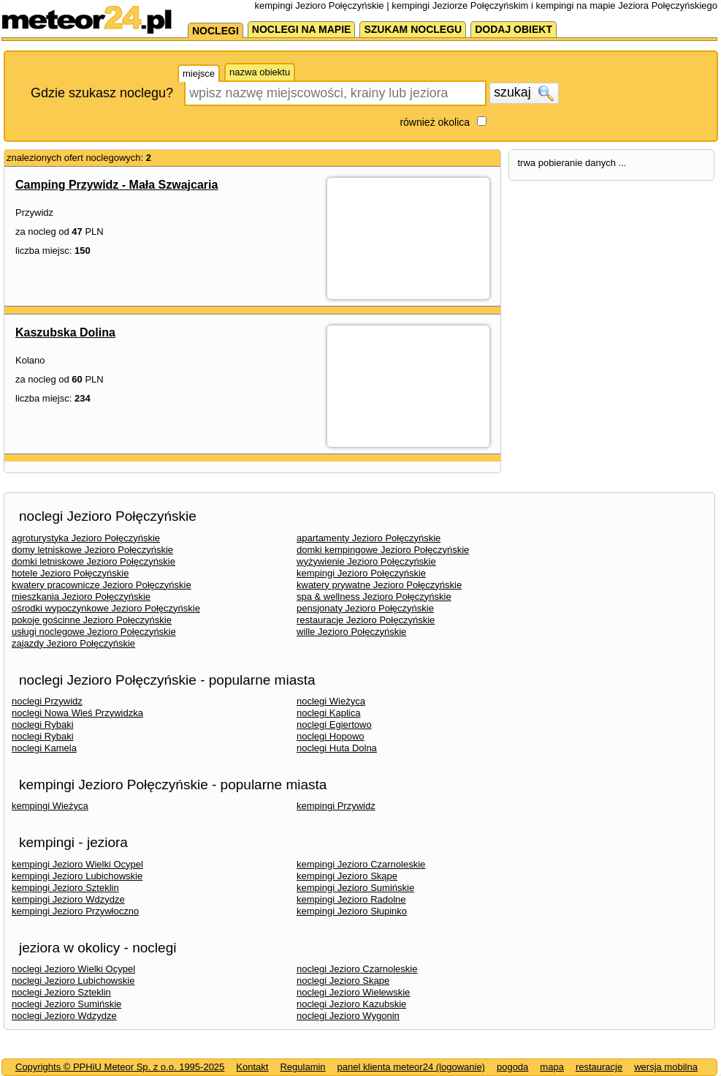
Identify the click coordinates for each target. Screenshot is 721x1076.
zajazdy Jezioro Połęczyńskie (73, 643)
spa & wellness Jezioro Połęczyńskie (374, 596)
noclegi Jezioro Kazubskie (351, 1003)
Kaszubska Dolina (65, 332)
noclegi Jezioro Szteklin (61, 992)
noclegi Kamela (44, 747)
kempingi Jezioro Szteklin (65, 887)
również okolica (435, 122)
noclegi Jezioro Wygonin (348, 1015)
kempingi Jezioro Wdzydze (68, 899)
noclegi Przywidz (47, 701)
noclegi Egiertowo (334, 724)
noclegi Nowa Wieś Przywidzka (77, 712)
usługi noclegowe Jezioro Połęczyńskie (94, 631)
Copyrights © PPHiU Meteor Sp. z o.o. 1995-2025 (119, 1066)
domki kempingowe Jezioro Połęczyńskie (383, 549)
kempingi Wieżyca (50, 805)
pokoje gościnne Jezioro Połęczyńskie (92, 619)
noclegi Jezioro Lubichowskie (73, 980)
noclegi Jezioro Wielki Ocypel (73, 968)
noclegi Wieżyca (331, 701)
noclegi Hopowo (331, 736)
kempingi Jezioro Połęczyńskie (361, 573)
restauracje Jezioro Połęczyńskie (366, 619)
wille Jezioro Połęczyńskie (351, 631)
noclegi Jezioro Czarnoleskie (357, 968)
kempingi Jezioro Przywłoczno (75, 911)
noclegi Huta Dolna (337, 747)
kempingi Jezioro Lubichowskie (77, 875)
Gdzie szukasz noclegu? (102, 93)
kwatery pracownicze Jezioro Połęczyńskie (101, 584)
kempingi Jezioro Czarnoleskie (361, 864)
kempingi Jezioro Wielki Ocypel (77, 864)
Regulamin (302, 1066)
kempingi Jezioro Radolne (351, 899)
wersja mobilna (666, 1066)
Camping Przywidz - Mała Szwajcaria (116, 184)
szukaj (524, 93)
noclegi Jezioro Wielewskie (353, 992)
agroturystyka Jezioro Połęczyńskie (86, 538)
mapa (552, 1066)
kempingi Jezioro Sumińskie (355, 887)
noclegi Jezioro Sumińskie (66, 1003)
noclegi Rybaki (43, 724)
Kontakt (252, 1066)
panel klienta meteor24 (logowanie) (411, 1066)
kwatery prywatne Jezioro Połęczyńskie (379, 584)
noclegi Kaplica (328, 712)
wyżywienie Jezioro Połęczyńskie (366, 561)
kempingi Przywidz (336, 805)
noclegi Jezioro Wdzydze (64, 1015)
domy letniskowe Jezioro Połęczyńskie (92, 549)
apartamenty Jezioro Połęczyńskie (368, 538)
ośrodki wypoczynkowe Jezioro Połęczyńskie (106, 608)
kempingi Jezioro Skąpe (347, 875)
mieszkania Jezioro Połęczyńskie (81, 596)
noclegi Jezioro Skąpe (343, 980)
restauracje (599, 1066)
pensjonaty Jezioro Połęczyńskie (365, 608)
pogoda (512, 1066)
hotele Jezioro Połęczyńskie (70, 573)
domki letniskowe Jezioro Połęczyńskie (93, 561)
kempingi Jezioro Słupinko (352, 911)
